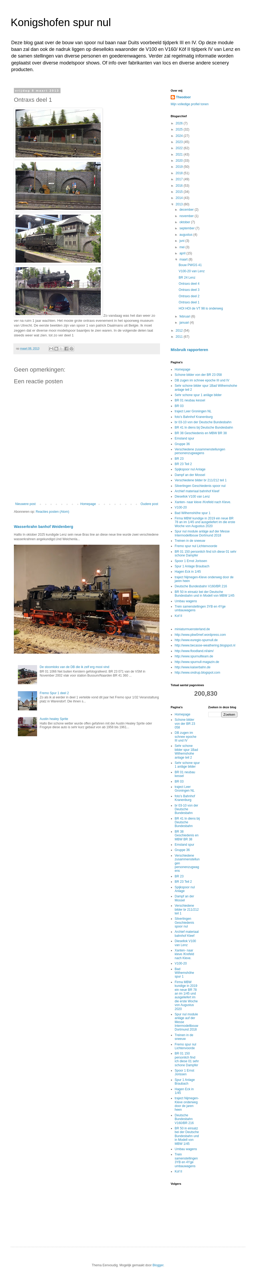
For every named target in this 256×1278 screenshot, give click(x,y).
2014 (180, 198)
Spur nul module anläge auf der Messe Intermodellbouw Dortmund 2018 (202, 533)
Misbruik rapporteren (189, 350)
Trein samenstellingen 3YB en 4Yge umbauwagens (186, 1160)
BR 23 (179, 459)
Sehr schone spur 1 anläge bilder (198, 395)
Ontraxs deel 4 (189, 284)
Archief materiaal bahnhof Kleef (197, 491)
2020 (180, 160)
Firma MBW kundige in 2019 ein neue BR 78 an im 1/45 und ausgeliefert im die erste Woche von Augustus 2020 (205, 522)
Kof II (178, 616)
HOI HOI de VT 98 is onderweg (201, 308)
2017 (180, 179)
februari (185, 316)
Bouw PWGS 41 (190, 265)
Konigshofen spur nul (61, 22)
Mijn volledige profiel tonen (190, 104)
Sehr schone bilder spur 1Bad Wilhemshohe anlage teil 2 (186, 751)
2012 (180, 330)
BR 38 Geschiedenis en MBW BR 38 (201, 433)
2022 (180, 148)
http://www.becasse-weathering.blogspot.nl (205, 645)
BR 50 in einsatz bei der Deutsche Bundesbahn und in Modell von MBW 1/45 (204, 593)
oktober (185, 222)
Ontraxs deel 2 (189, 296)
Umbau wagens (186, 601)
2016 (180, 186)
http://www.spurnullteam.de (194, 656)
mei (182, 247)
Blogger (158, 1265)
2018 (180, 173)
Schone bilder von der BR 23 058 (198, 375)
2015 (180, 192)
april (182, 253)
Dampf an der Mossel (190, 475)
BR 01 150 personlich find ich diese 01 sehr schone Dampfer (187, 1059)
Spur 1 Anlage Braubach (192, 566)
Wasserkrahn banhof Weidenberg (43, 526)
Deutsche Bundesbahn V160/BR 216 (201, 586)
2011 (180, 337)
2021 (180, 154)
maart (184, 259)
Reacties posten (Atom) (52, 512)
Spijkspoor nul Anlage (190, 469)
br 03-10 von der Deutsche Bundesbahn (203, 422)
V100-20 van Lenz (192, 271)
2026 (180, 123)
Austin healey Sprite (54, 719)
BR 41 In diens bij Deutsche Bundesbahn (204, 427)
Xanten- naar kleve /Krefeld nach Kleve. (203, 502)
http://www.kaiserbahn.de (192, 667)
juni (182, 241)
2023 (180, 142)
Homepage (88, 504)
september (187, 228)
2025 (180, 129)
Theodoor (183, 97)
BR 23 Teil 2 (183, 464)
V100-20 (181, 507)
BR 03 (179, 406)
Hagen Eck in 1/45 (188, 571)
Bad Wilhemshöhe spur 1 (192, 513)
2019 (180, 167)
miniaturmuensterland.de (192, 629)
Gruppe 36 (182, 444)
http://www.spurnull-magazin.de (197, 662)
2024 (180, 136)
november (187, 216)
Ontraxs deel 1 (189, 302)
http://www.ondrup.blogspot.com (197, 672)
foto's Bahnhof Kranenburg (194, 417)
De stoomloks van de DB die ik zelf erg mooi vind (74, 667)
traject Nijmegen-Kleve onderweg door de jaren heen (187, 1104)
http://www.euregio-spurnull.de (196, 640)
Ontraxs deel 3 (189, 290)
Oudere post (149, 504)
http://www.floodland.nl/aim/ (194, 651)
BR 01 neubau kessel (190, 400)
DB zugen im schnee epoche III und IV (202, 380)
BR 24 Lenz (187, 277)
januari (184, 322)
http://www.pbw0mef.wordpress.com (200, 635)
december (187, 209)
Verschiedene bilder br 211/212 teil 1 (201, 480)
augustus (186, 235)
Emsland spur (184, 438)
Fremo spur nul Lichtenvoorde (196, 546)
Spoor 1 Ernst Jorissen (191, 561)
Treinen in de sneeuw (190, 541)
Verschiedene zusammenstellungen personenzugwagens (200, 451)
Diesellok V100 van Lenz (192, 496)
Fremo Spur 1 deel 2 (54, 693)
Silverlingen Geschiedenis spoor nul (200, 486)
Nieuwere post (25, 504)
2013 (180, 204)
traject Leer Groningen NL (193, 411)
